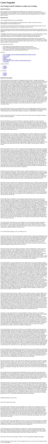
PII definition (6, 61)
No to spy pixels (6, 55)
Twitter (4, 68)
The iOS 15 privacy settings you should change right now (19, 60)
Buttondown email (7, 59)
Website (5, 66)
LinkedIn (5, 67)
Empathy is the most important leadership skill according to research (21, 54)
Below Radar (6, 56)
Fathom (4, 58)
